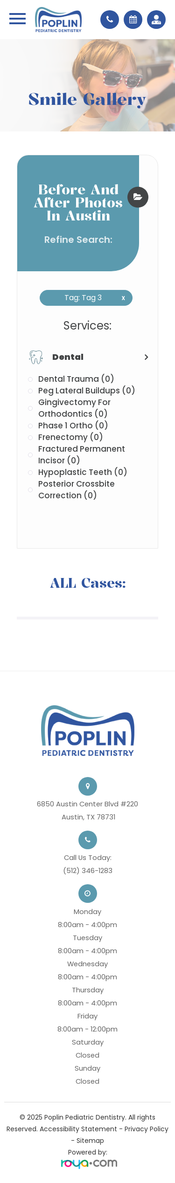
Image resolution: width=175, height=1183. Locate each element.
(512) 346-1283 (87, 870)
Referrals (154, 19)
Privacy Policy (146, 1129)
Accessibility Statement (78, 1129)
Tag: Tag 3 (91, 298)
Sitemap (90, 1140)
